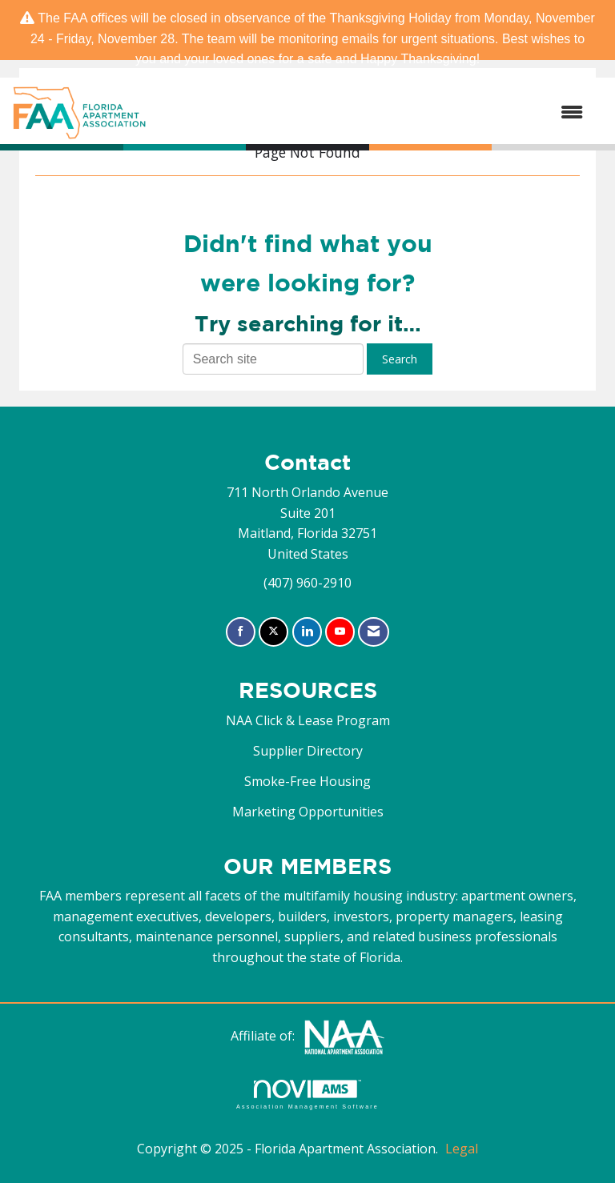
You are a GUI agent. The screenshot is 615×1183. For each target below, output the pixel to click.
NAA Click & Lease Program (308, 720)
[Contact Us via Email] (373, 632)
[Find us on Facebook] (240, 632)
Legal (461, 1148)
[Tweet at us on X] (273, 632)
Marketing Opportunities (308, 811)
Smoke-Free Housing (307, 781)
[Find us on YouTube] (340, 632)
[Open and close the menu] (373, 112)
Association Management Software (307, 1094)
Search (399, 359)
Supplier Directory (308, 751)
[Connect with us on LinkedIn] (307, 632)
